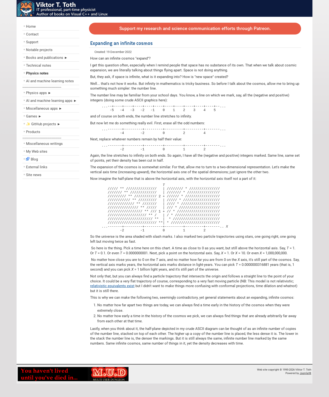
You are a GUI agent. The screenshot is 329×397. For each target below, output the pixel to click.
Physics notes (37, 73)
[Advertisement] (50, 215)
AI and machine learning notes (50, 81)
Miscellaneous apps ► (44, 108)
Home (31, 26)
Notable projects (39, 50)
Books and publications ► (47, 58)
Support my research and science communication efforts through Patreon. (195, 28)
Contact (32, 34)
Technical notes (38, 65)
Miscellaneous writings (44, 144)
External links (36, 167)
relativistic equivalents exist (112, 299)
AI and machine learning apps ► (51, 101)
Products (33, 132)
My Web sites (36, 151)
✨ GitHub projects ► (43, 124)
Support (32, 42)
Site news (33, 175)
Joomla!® (305, 386)
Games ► (34, 116)
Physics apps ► (38, 93)
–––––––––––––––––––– (41, 87)
